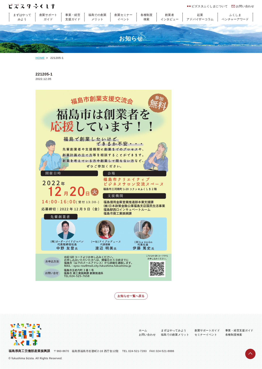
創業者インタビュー (170, 17)
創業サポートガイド (48, 17)
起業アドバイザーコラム (200, 17)
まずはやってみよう (22, 17)
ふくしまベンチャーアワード (235, 17)
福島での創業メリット (97, 17)
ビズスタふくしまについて (210, 6)
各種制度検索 (147, 17)
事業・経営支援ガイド (72, 17)
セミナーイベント (206, 334)
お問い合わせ (245, 6)
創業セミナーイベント (123, 17)
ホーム (143, 330)
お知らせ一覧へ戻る (131, 296)
